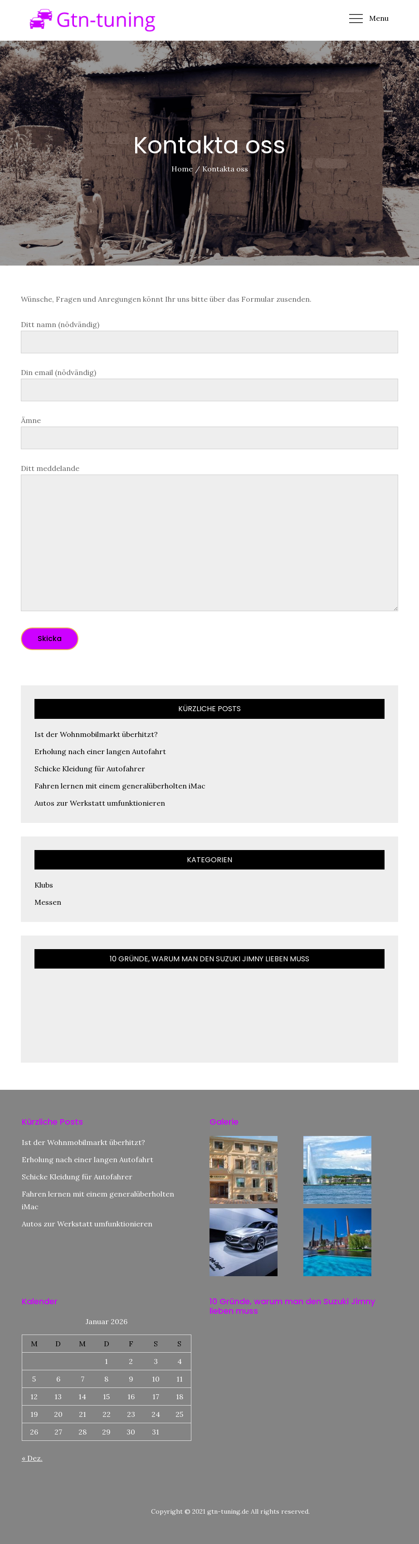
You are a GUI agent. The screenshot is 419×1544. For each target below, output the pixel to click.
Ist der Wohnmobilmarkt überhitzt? (96, 734)
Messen (47, 902)
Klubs (43, 884)
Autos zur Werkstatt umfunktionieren (99, 803)
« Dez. (32, 1458)
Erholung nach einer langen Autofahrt (100, 751)
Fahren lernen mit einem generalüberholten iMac (119, 785)
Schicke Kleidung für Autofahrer (89, 768)
